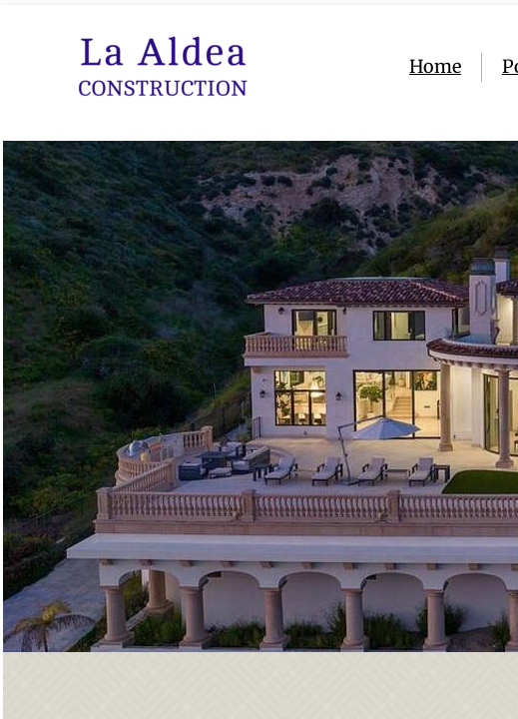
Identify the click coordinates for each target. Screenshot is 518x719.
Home (435, 66)
